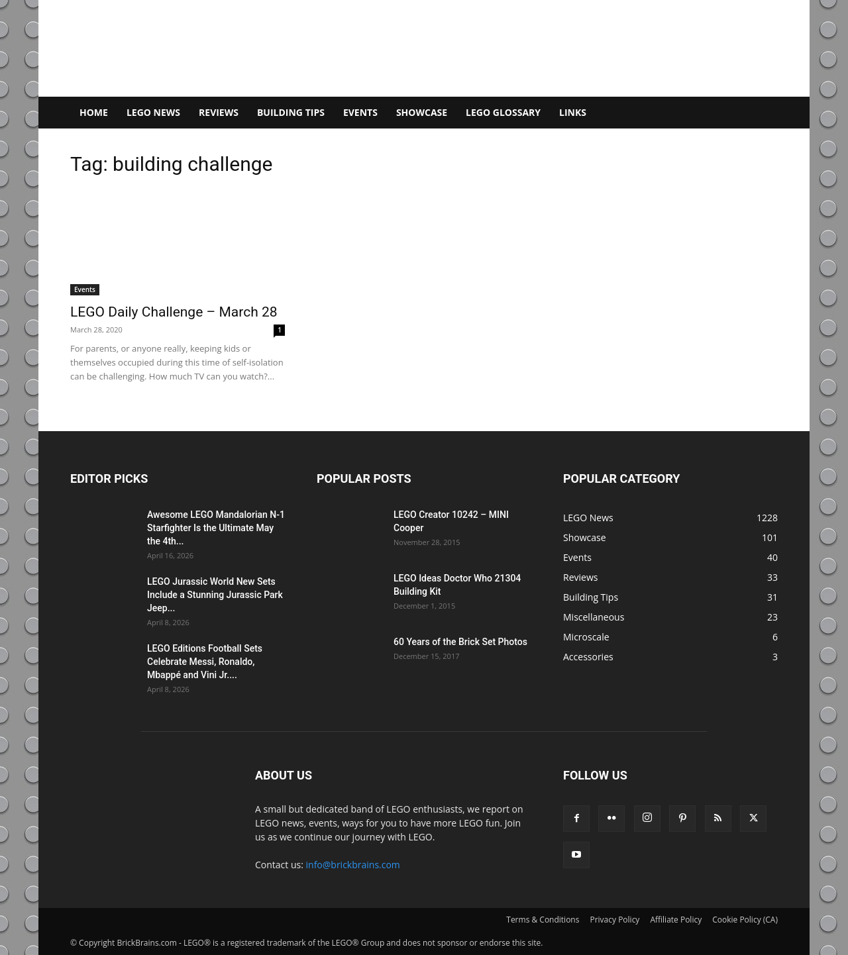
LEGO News (153, 112)
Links (572, 112)
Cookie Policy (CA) (745, 919)
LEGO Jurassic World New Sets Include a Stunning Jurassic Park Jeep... (215, 594)
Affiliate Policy (676, 919)
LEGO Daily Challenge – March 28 (174, 312)
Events (360, 112)
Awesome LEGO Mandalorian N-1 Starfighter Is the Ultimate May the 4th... (216, 527)
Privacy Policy (614, 919)
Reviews (218, 112)
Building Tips (291, 112)
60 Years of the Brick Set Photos (460, 641)
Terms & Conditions (542, 919)
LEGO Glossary (503, 112)
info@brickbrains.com (353, 864)
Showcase (421, 112)
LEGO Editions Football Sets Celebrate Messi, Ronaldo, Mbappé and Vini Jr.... (204, 661)
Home (94, 112)
